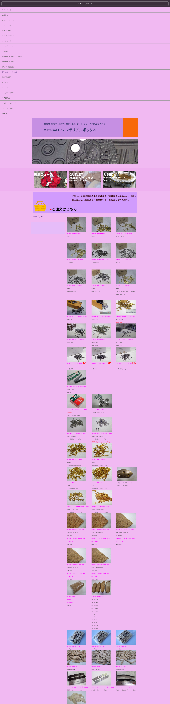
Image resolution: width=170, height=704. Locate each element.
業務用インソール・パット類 (46, 157)
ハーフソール (40, 131)
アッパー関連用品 (42, 167)
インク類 (39, 183)
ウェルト (39, 152)
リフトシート (40, 110)
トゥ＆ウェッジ (41, 147)
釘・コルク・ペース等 (43, 172)
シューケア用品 (41, 209)
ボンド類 (39, 188)
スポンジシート (41, 115)
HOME (33, 692)
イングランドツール (43, 193)
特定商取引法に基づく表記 (63, 687)
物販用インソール (42, 162)
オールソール (40, 141)
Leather (38, 214)
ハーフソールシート (43, 136)
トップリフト (40, 126)
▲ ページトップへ (131, 693)
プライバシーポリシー (41, 687)
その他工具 (40, 198)
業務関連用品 (40, 178)
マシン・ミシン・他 (43, 204)
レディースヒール (42, 121)
